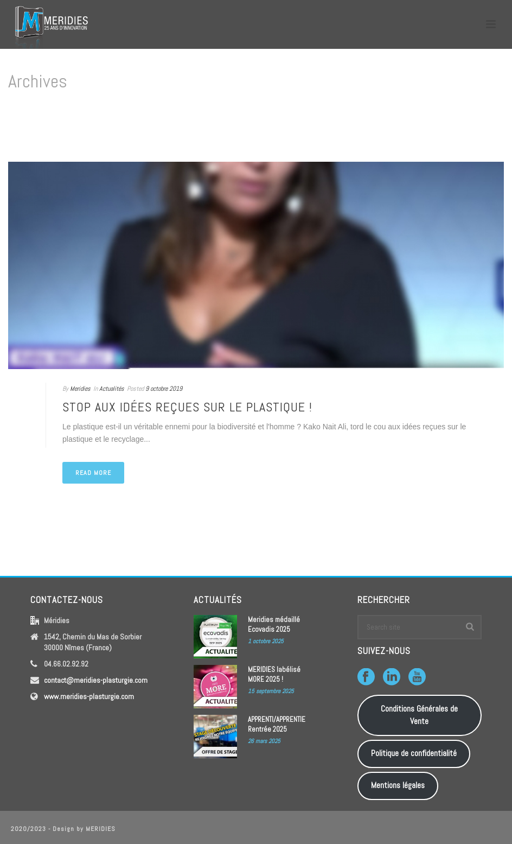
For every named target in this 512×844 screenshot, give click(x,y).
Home (482, 127)
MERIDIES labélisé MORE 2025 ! (274, 674)
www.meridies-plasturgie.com (89, 696)
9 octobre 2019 (163, 388)
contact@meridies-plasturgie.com (96, 680)
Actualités (111, 388)
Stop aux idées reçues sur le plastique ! (187, 406)
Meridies (80, 388)
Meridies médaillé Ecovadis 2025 (274, 624)
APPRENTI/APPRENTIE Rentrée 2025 (276, 724)
